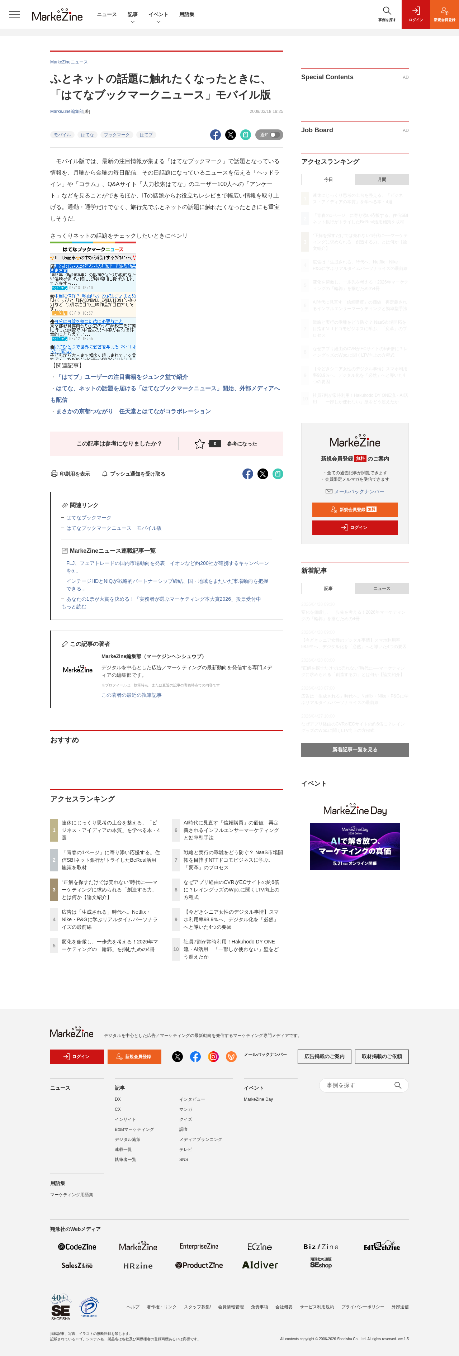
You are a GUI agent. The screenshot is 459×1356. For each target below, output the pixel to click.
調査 (183, 1129)
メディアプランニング (200, 1139)
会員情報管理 (231, 1306)
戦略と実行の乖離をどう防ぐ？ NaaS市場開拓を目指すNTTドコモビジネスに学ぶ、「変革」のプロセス (233, 860)
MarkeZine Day (258, 1099)
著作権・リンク (162, 1306)
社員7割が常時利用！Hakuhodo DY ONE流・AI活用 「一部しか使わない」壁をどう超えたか (231, 949)
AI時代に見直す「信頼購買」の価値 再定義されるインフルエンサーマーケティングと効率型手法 (231, 830)
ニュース (107, 14)
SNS (183, 1159)
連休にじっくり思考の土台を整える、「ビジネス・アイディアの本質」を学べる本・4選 (111, 830)
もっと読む (73, 606)
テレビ (185, 1149)
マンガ (185, 1109)
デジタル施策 (128, 1139)
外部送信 (400, 1306)
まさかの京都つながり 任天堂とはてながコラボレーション (133, 411)
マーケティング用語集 (71, 1194)
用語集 (186, 14)
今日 (328, 179)
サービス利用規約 (317, 1306)
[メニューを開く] (14, 14)
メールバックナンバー (355, 491)
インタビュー (192, 1099)
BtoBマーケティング (134, 1129)
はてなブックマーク (89, 517)
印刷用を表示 (70, 474)
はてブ (146, 134)
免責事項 (259, 1306)
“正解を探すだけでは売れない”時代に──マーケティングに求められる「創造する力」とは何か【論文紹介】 (109, 889)
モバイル (62, 134)
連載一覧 (123, 1149)
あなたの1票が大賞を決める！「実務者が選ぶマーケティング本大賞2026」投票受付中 (163, 599)
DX (118, 1099)
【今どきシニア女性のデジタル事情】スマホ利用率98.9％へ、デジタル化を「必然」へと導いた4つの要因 (231, 919)
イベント (158, 14)
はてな (87, 134)
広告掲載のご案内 (324, 1056)
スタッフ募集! (197, 1306)
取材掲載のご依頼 (382, 1056)
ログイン (354, 527)
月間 (382, 179)
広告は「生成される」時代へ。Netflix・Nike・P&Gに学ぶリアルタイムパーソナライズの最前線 (110, 919)
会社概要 (284, 1306)
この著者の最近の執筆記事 (131, 695)
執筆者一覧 (125, 1159)
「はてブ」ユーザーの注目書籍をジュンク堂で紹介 (122, 377)
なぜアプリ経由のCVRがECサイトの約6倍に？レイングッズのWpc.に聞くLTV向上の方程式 (231, 889)
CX (118, 1109)
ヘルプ (133, 1306)
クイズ (185, 1119)
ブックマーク (117, 134)
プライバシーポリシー (362, 1306)
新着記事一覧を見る (355, 749)
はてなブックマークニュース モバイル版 (114, 528)
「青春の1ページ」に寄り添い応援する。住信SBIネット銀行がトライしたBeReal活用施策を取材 (111, 860)
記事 (133, 14)
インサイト (125, 1119)
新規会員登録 (353, 509)
